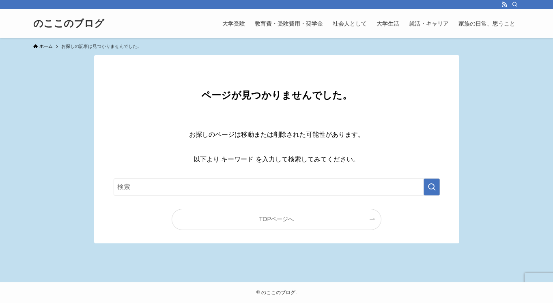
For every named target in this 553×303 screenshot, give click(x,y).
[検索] (515, 4)
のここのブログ (68, 23)
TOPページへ (276, 219)
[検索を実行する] (432, 187)
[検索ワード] (277, 187)
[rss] (504, 4)
